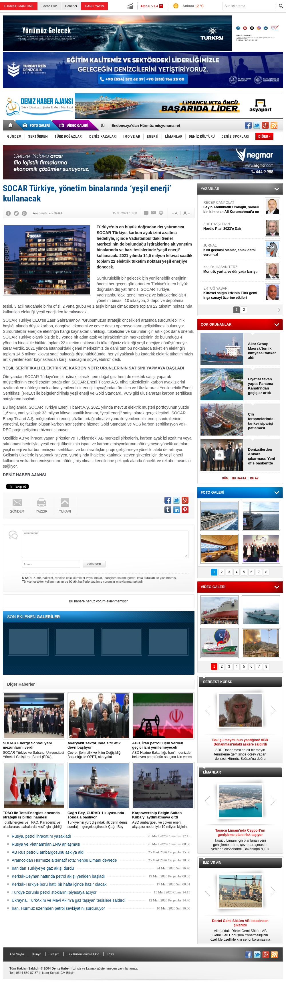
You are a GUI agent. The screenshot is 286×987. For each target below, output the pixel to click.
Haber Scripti (50, 972)
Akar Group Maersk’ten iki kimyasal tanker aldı (262, 351)
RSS (111, 954)
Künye (36, 954)
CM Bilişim (67, 972)
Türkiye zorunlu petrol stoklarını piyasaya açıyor (54, 892)
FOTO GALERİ (212, 492)
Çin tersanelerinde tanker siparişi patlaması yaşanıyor (260, 421)
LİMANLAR (212, 772)
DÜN (225, 478)
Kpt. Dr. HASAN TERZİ (233, 269)
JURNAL (233, 250)
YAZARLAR (210, 189)
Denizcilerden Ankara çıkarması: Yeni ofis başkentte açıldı (261, 456)
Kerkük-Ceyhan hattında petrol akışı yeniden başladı (58, 876)
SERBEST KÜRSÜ (218, 682)
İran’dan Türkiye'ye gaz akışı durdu (43, 868)
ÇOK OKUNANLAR (216, 325)
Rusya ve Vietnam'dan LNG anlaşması (46, 844)
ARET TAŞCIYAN (233, 226)
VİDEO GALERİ (213, 587)
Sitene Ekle (49, 6)
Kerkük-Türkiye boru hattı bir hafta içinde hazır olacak (59, 884)
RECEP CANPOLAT (233, 207)
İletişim (54, 954)
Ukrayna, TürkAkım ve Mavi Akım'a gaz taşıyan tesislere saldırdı (69, 900)
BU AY (254, 478)
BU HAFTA (239, 478)
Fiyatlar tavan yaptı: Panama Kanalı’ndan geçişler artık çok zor (260, 386)
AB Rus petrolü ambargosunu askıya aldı (48, 852)
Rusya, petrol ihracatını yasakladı (41, 836)
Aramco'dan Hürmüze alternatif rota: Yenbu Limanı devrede (64, 860)
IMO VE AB (212, 863)
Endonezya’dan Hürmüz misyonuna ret (146, 125)
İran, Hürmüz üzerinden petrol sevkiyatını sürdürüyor (58, 908)
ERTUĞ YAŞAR (233, 293)
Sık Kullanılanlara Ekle (83, 954)
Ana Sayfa (16, 954)
